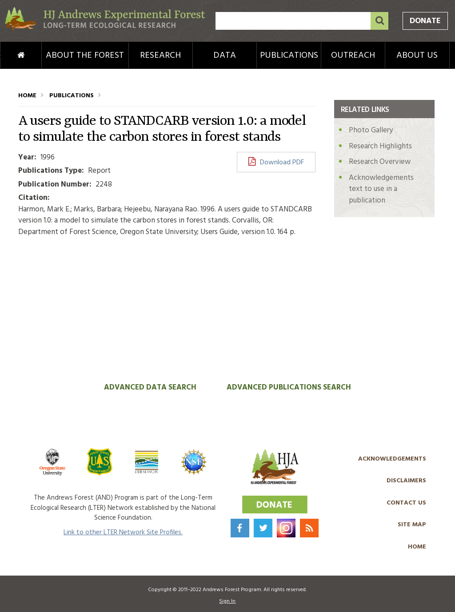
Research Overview (380, 162)
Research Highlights (380, 146)
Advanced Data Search (150, 387)
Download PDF (282, 162)
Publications (289, 55)
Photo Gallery (371, 130)
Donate (425, 21)
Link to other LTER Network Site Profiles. (123, 532)
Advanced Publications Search (289, 387)
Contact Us (406, 503)
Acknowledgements (392, 459)
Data (224, 55)
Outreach (353, 55)
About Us (417, 55)
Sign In (227, 601)
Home (8, 55)
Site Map (412, 525)
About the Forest (85, 55)
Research (160, 55)
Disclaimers (406, 481)
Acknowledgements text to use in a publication (381, 189)
